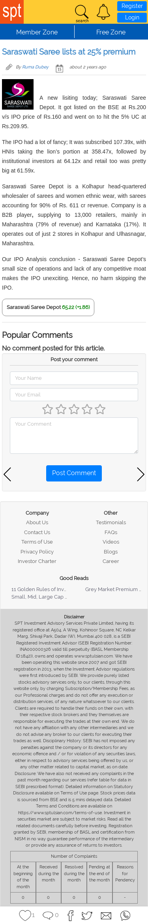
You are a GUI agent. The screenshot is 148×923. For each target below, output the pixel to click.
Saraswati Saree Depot (34, 307)
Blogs (111, 552)
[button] (103, 12)
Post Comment (74, 473)
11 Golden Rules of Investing (45, 589)
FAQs (111, 532)
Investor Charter (37, 561)
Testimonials (111, 522)
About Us (37, 522)
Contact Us (37, 532)
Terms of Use (37, 542)
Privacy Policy (37, 552)
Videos (111, 542)
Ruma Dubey (35, 67)
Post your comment (74, 359)
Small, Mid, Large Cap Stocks (46, 597)
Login (132, 17)
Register (132, 6)
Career (111, 561)
